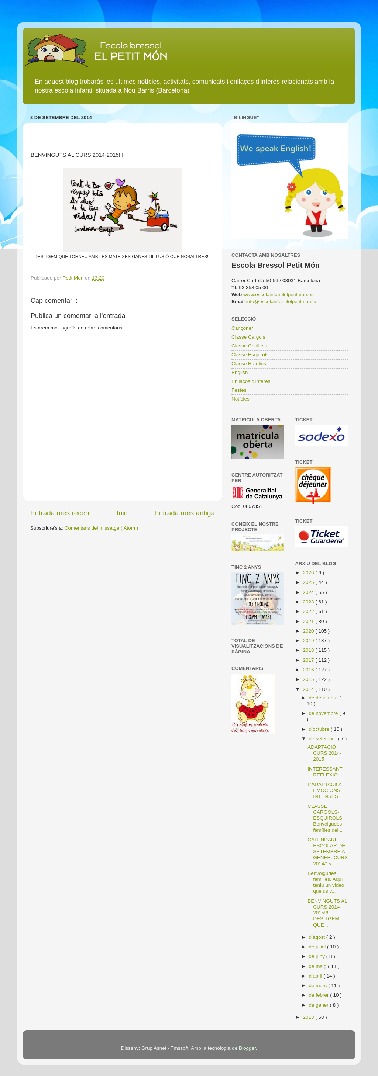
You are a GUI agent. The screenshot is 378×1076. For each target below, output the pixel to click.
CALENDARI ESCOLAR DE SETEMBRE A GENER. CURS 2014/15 (327, 851)
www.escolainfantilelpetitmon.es (278, 294)
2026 (309, 572)
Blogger (247, 1048)
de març (319, 985)
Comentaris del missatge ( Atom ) (101, 528)
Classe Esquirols (250, 354)
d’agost (317, 937)
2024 (309, 592)
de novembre (324, 713)
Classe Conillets (249, 346)
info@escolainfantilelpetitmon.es (282, 301)
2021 (309, 621)
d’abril (316, 976)
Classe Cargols (248, 337)
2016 (309, 669)
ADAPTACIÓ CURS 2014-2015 (324, 753)
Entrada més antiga (184, 513)
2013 (309, 1017)
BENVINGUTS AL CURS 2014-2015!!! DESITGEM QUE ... (327, 913)
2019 (309, 640)
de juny (317, 956)
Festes (239, 390)
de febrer (319, 995)
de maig (318, 966)
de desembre (324, 697)
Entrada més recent (60, 513)
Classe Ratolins (248, 363)
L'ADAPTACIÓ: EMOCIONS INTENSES (324, 790)
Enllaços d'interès (250, 381)
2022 (309, 611)
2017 (309, 660)
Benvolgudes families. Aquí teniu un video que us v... (325, 882)
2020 (309, 631)
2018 (309, 650)
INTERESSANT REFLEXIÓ (324, 772)
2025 (309, 582)
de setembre (323, 738)
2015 (309, 679)
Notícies (240, 399)
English (239, 372)
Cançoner (242, 328)
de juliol (318, 946)
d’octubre (320, 729)
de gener (319, 1005)
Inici (123, 513)
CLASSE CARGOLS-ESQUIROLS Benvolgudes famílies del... (325, 818)
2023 (309, 602)
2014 (309, 689)
